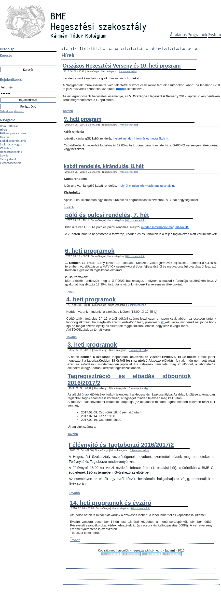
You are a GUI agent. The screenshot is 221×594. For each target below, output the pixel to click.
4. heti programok (91, 299)
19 (159, 48)
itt (163, 322)
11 (109, 48)
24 (190, 48)
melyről (118, 138)
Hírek (3, 129)
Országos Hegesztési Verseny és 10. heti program (122, 65)
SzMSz (4, 155)
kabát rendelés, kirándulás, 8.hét (104, 166)
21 (171, 48)
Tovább (68, 111)
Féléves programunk (13, 133)
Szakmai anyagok (11, 144)
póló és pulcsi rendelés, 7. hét (107, 215)
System (214, 34)
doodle (121, 89)
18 (153, 48)
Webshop (6, 148)
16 (140, 48)
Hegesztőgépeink (11, 152)
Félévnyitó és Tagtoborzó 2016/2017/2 (121, 444)
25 (196, 48)
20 (165, 48)
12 (116, 48)
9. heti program (82, 118)
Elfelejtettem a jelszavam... (12, 111)
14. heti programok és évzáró (110, 502)
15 (134, 48)
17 (147, 48)
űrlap (86, 394)
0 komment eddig (128, 71)
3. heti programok (92, 344)
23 (183, 48)
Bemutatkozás (9, 126)
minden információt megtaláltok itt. (146, 138)
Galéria (4, 137)
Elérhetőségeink (10, 163)
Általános (178, 34)
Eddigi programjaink (13, 140)
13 (122, 48)
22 (177, 48)
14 (128, 48)
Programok (197, 34)
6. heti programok (89, 250)
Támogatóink (8, 159)
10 (103, 48)
